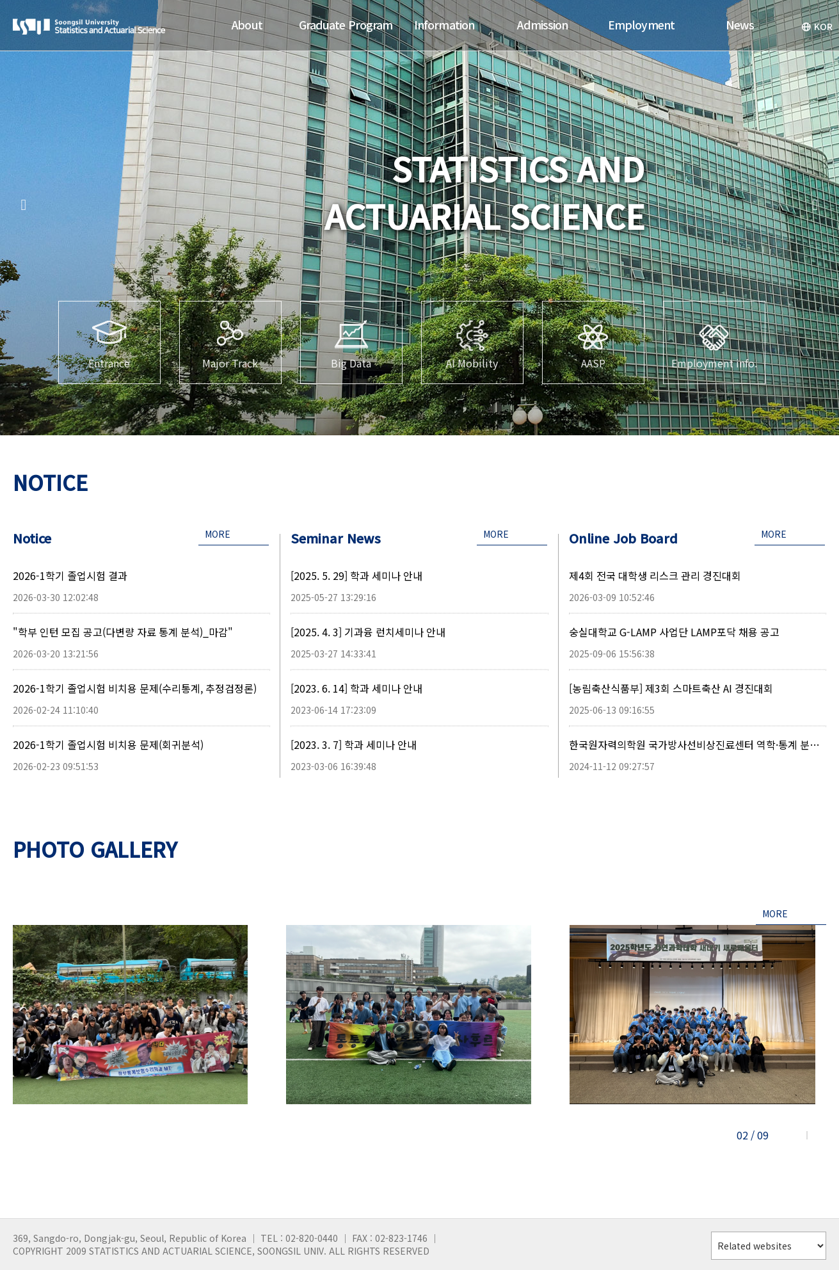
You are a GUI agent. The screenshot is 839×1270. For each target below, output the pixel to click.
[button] (23, 205)
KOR (817, 26)
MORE (217, 533)
